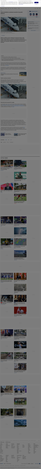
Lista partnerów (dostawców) (20, 4)
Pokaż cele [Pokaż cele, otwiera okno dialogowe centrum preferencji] (36, 4)
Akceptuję (36, 2)
